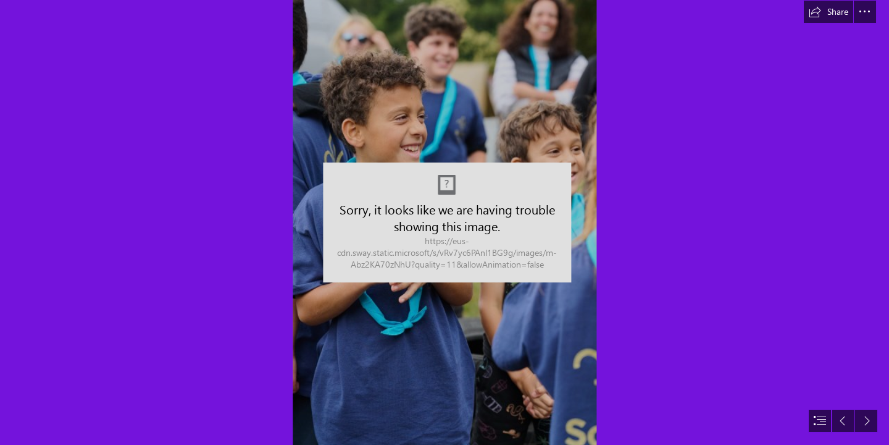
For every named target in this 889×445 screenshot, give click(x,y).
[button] (828, 12)
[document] (444, 222)
